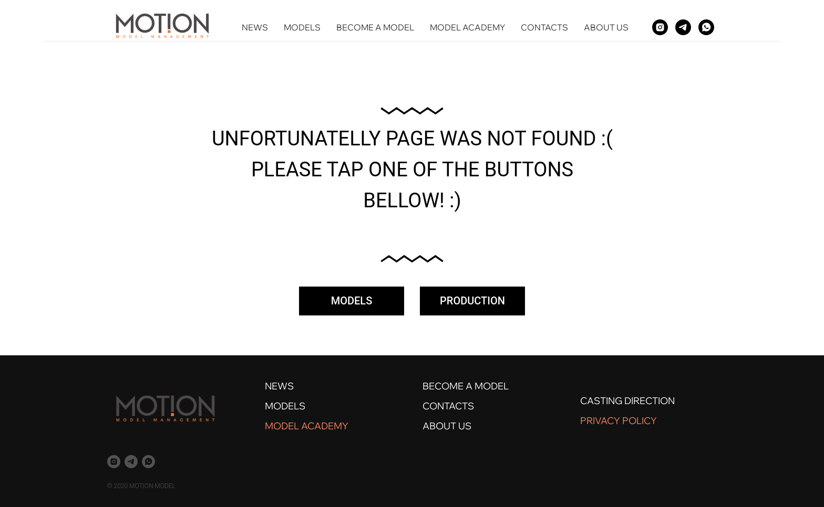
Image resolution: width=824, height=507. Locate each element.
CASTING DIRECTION (627, 401)
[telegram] (683, 27)
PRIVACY (600, 421)
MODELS (302, 27)
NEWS (255, 27)
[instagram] (660, 27)
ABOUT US (606, 27)
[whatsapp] (706, 27)
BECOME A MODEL (375, 27)
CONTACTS (544, 27)
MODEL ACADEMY (467, 27)
